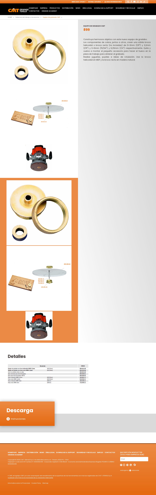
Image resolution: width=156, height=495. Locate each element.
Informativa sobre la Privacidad (19, 483)
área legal (87, 8)
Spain (83, 2)
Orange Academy (49, 11)
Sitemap (45, 483)
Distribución (67, 8)
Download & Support (103, 8)
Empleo (140, 8)
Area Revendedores (113, 2)
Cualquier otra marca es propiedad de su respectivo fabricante (30, 478)
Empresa (43, 8)
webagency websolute (129, 470)
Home (10, 17)
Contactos (34, 11)
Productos (55, 8)
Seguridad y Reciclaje (125, 8)
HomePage (33, 8)
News (78, 8)
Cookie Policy (36, 483)
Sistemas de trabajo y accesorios (27, 17)
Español (98, 2)
